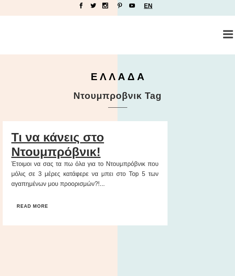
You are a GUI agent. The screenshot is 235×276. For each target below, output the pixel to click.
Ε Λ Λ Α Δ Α (118, 76)
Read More (32, 206)
